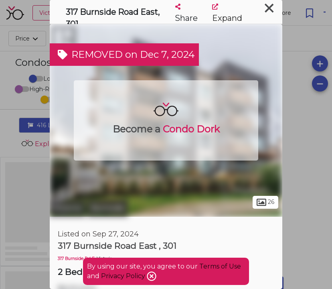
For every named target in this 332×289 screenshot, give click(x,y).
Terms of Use (220, 266)
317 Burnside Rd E (76, 258)
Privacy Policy (124, 276)
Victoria (67, 208)
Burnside (107, 208)
